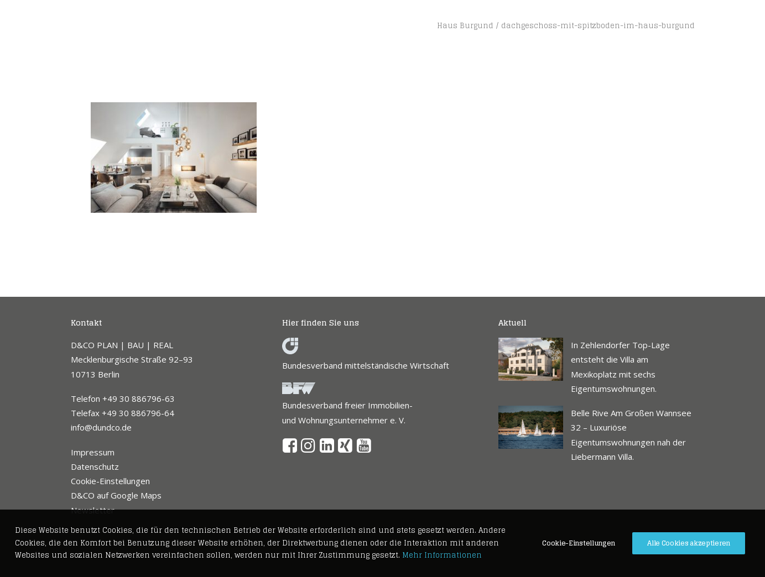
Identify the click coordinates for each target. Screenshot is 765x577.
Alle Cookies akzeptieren (688, 543)
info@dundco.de (101, 427)
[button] (290, 449)
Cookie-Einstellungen (110, 480)
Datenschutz (95, 466)
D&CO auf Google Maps (116, 495)
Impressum (93, 452)
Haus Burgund (465, 25)
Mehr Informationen (442, 555)
